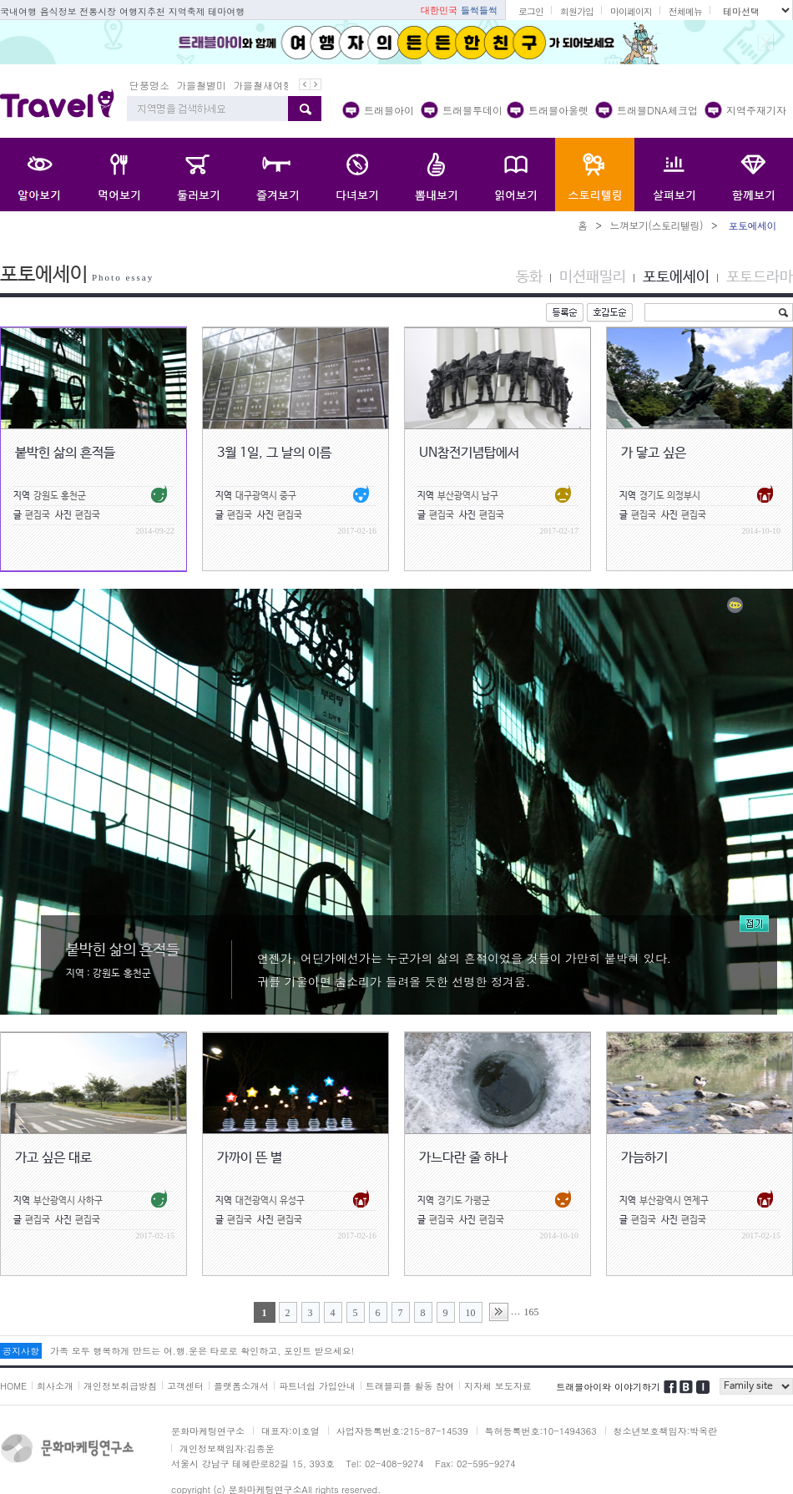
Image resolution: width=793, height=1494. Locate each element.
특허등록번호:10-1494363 (541, 1431)
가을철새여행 (263, 85)
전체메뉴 (685, 11)
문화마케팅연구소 (208, 1431)
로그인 (530, 11)
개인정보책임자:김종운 (227, 1448)
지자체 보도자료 (498, 1386)
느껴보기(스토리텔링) (656, 225)
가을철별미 (201, 85)
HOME (13, 1386)
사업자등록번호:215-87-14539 (402, 1431)
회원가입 (576, 11)
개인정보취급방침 (120, 1386)
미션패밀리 (592, 277)
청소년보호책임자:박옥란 (666, 1431)
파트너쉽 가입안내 (317, 1386)
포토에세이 (676, 277)
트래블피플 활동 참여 (410, 1386)
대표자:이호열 (290, 1431)
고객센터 (185, 1386)
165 (531, 1312)
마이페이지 (631, 11)
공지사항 (21, 1351)
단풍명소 (149, 85)
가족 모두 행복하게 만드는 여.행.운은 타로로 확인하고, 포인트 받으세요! (202, 1351)
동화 (529, 277)
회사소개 (55, 1386)
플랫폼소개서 (241, 1386)
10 (471, 1313)
